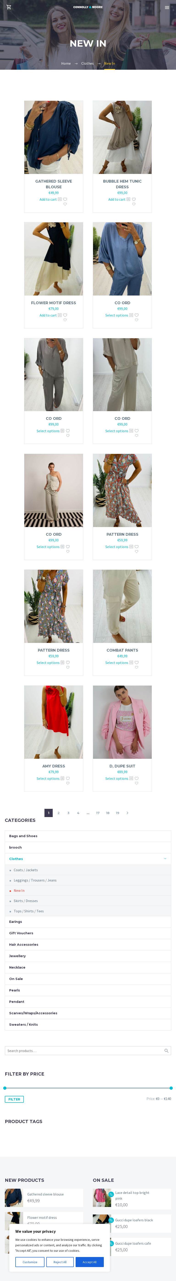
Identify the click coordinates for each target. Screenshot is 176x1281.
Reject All (60, 1262)
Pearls (14, 990)
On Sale (16, 979)
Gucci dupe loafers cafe (133, 1243)
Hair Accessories (23, 945)
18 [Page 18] (108, 813)
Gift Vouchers (21, 933)
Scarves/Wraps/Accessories (33, 1013)
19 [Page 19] (117, 813)
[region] (59, 1248)
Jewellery (17, 956)
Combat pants (122, 650)
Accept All (89, 1262)
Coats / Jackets (26, 870)
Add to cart (48, 199)
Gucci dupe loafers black (134, 1220)
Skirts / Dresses (26, 900)
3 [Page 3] (68, 813)
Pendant (16, 1002)
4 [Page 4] (78, 813)
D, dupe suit (122, 766)
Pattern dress (122, 534)
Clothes (16, 859)
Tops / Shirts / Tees (29, 911)
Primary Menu (167, 7)
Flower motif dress (53, 303)
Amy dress (53, 766)
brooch (15, 847)
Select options (116, 315)
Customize (30, 1262)
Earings (15, 922)
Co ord (122, 303)
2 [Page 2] (59, 813)
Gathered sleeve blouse (45, 1194)
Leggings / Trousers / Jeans (35, 880)
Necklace (17, 967)
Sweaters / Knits (23, 1025)
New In (19, 890)
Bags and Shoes (23, 836)
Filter (14, 1099)
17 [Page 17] (98, 813)
